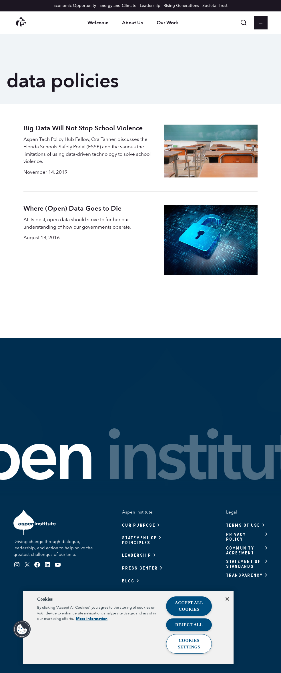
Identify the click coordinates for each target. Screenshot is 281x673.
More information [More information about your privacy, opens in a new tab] (91, 618)
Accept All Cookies (189, 606)
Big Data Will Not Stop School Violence (83, 128)
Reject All (189, 624)
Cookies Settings (189, 643)
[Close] (227, 599)
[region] (128, 627)
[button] (22, 629)
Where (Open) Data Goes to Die (72, 208)
